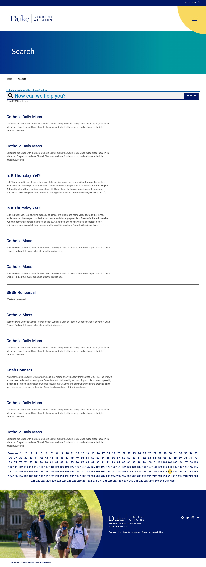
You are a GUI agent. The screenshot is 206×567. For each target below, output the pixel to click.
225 (54, 480)
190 (41, 476)
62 (144, 457)
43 (46, 457)
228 (69, 480)
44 (51, 457)
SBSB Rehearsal (21, 292)
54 (103, 457)
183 (196, 471)
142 (175, 466)
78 (36, 462)
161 (82, 471)
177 (165, 471)
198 (82, 476)
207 (129, 476)
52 (92, 457)
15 (93, 453)
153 (41, 471)
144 (185, 466)
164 (98, 471)
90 (97, 462)
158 (67, 471)
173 (144, 471)
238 (120, 480)
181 (185, 471)
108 (190, 462)
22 (129, 453)
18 (108, 453)
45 (56, 457)
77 (30, 462)
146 (196, 466)
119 (57, 466)
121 (67, 466)
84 (67, 462)
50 (82, 457)
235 (105, 480)
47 (67, 457)
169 (123, 471)
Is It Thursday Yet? (23, 175)
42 (41, 457)
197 (77, 476)
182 (190, 471)
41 (36, 457)
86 (77, 462)
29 (165, 453)
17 (103, 453)
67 (170, 457)
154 (46, 471)
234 (100, 480)
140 (165, 466)
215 (170, 476)
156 (57, 471)
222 (38, 480)
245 (156, 480)
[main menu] (194, 18)
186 (20, 476)
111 (15, 466)
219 (190, 476)
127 (98, 466)
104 (170, 462)
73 (10, 462)
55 (108, 457)
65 (159, 457)
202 (103, 476)
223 (43, 480)
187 (26, 476)
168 (118, 471)
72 (195, 457)
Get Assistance (131, 532)
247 (167, 480)
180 (180, 471)
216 (175, 476)
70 (185, 457)
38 (20, 457)
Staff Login (190, 3)
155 (51, 471)
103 (165, 462)
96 (128, 462)
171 (134, 471)
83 (61, 462)
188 (31, 476)
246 (162, 480)
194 (62, 476)
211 (149, 476)
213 (160, 476)
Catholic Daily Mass (24, 116)
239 (126, 480)
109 (196, 462)
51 (87, 457)
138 (154, 466)
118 (51, 466)
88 (87, 462)
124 (82, 466)
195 (67, 476)
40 (30, 457)
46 (61, 457)
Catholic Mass (19, 240)
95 (123, 462)
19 (113, 453)
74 (15, 462)
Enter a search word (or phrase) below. (27, 90)
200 (93, 476)
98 (139, 462)
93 (113, 462)
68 (175, 457)
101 (154, 462)
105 (175, 462)
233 (95, 480)
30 (170, 453)
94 (118, 462)
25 (144, 453)
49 (77, 457)
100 (149, 462)
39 (25, 457)
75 (20, 462)
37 (15, 457)
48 (72, 457)
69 (180, 457)
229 (74, 480)
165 (103, 471)
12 (77, 453)
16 (98, 453)
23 (134, 453)
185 (15, 476)
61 (139, 457)
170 (129, 471)
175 (154, 471)
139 (160, 466)
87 (82, 462)
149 (20, 471)
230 (79, 480)
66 (164, 457)
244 (151, 480)
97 (133, 462)
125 (87, 466)
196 (72, 476)
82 (56, 462)
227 (64, 480)
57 (118, 457)
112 (20, 466)
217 (180, 476)
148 (15, 471)
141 (170, 466)
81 (51, 462)
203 (108, 476)
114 (31, 466)
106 (180, 462)
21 (123, 453)
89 (92, 462)
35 (196, 453)
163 (93, 471)
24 (139, 453)
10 (67, 453)
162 (87, 471)
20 (118, 453)
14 (87, 453)
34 (190, 453)
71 (190, 457)
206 (123, 476)
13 (82, 453)
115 (36, 466)
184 (10, 476)
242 (141, 480)
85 (72, 462)
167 (113, 471)
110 (10, 466)
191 (46, 476)
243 (146, 480)
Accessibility (156, 532)
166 (108, 471)
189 (36, 476)
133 (129, 466)
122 (72, 466)
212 (154, 476)
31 (175, 453)
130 (113, 466)
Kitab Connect (19, 370)
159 (72, 471)
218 (185, 476)
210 (144, 476)
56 (113, 457)
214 (165, 476)
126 (93, 466)
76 (25, 462)
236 (110, 480)
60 (133, 457)
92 (108, 462)
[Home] (31, 18)
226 (59, 480)
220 (196, 476)
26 (149, 453)
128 (103, 466)
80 (46, 462)
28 (160, 453)
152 (36, 471)
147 (10, 471)
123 (77, 466)
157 (62, 471)
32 (180, 453)
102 (160, 462)
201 (98, 476)
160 (77, 471)
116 (41, 466)
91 (103, 462)
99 (144, 462)
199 (87, 476)
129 (108, 466)
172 (139, 471)
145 (190, 466)
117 (46, 466)
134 (134, 466)
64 (154, 457)
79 (41, 462)
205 (118, 476)
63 (149, 457)
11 (72, 453)
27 (154, 453)
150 (26, 471)
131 (118, 466)
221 (33, 480)
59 (128, 457)
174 (149, 471)
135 (139, 466)
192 (51, 476)
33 (185, 453)
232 (90, 480)
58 (123, 457)
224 (48, 480)
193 (57, 476)
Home (9, 79)
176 (160, 471)
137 (149, 466)
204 (113, 476)
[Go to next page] (172, 480)
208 (134, 476)
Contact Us (115, 532)
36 (10, 457)
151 (31, 471)
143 (180, 466)
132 (123, 466)
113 (26, 466)
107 (185, 462)
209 (139, 476)
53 (97, 457)
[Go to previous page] (13, 453)
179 (175, 471)
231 (84, 480)
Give (144, 532)
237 (115, 480)
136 (144, 466)
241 (136, 480)
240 (131, 480)
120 (62, 466)
